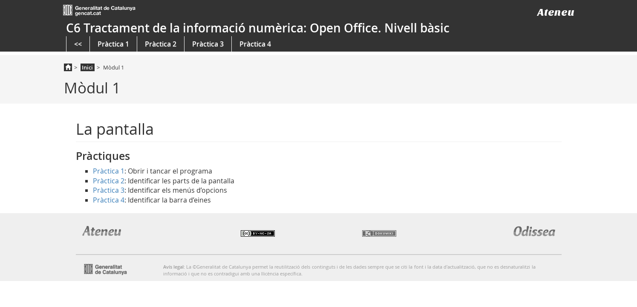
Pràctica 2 (160, 44)
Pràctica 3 (208, 44)
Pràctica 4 (255, 44)
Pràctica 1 (113, 44)
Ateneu (555, 12)
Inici (87, 67)
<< (78, 44)
